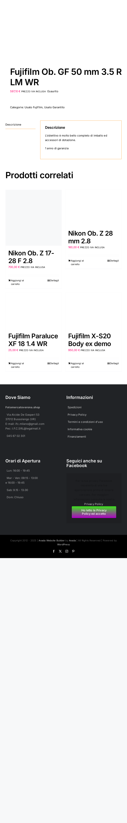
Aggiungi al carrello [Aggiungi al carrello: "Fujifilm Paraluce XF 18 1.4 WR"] (17, 365)
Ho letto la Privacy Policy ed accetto (94, 511)
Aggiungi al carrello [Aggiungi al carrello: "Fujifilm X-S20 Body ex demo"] (77, 365)
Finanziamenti (77, 436)
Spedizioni (75, 407)
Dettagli (54, 280)
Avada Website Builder (52, 540)
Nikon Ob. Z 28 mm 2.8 (90, 237)
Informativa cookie (80, 429)
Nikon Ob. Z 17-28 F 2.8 (31, 257)
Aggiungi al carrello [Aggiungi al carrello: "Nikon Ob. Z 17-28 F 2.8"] (17, 282)
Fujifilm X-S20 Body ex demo (89, 340)
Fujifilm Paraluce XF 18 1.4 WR (33, 340)
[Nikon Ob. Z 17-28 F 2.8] (34, 218)
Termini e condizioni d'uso (85, 422)
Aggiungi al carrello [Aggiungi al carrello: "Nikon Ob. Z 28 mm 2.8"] (77, 262)
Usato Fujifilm (34, 107)
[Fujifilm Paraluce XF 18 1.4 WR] (34, 311)
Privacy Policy (77, 414)
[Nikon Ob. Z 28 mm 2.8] (93, 208)
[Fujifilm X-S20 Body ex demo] (93, 311)
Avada (72, 540)
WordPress (63, 544)
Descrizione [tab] (13, 124)
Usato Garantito (54, 107)
